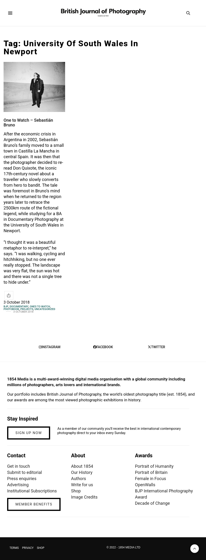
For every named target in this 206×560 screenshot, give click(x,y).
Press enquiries (21, 478)
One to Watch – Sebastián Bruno (28, 123)
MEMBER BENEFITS (33, 504)
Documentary (19, 306)
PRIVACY (28, 548)
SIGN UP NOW (28, 433)
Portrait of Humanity (154, 466)
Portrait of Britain (151, 472)
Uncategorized (44, 309)
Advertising (18, 484)
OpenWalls (145, 484)
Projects (26, 309)
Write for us (82, 484)
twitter (156, 347)
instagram (50, 347)
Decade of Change (152, 503)
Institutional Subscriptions (32, 490)
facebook (103, 347)
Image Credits (84, 497)
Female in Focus (150, 478)
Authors (78, 478)
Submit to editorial (24, 472)
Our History (81, 472)
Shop (76, 490)
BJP (6, 306)
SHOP (40, 548)
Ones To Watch (40, 306)
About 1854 (82, 466)
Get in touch (18, 466)
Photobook (11, 309)
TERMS (14, 548)
